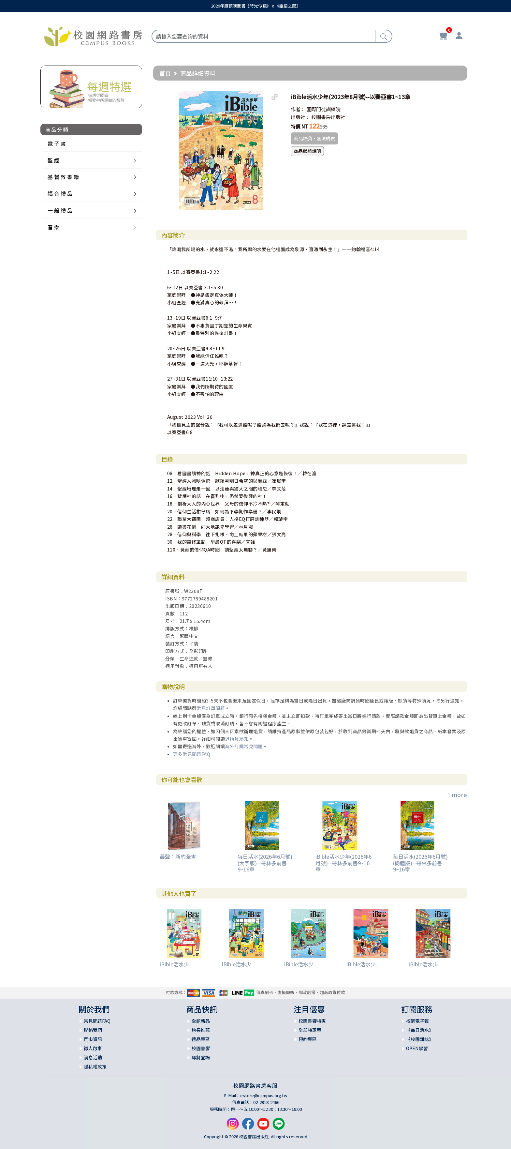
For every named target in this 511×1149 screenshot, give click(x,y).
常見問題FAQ (97, 1021)
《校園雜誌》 (419, 1039)
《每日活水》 (419, 1030)
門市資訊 (93, 1039)
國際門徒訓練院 (323, 109)
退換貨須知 (237, 738)
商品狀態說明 (307, 151)
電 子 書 (57, 143)
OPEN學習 (417, 1048)
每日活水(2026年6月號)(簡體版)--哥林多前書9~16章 (420, 863)
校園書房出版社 (328, 116)
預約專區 (308, 1039)
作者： (298, 109)
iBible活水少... (176, 964)
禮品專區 (201, 1039)
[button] (275, 97)
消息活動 (93, 1057)
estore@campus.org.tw (263, 1095)
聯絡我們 (93, 1030)
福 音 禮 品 (60, 193)
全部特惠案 (310, 1030)
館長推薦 (201, 1030)
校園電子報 (417, 1021)
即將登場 (201, 1057)
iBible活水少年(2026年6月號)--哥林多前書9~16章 (343, 863)
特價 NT (299, 126)
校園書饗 (201, 1048)
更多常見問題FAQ (192, 754)
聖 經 (53, 160)
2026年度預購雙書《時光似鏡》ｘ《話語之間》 (255, 6)
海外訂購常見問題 (244, 746)
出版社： (300, 116)
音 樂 (53, 227)
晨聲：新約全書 (178, 856)
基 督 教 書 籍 (63, 177)
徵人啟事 (93, 1048)
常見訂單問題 (211, 708)
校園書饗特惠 (312, 1021)
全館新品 (201, 1021)
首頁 (165, 73)
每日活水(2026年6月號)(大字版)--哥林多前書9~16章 (265, 863)
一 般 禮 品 (60, 210)
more (457, 794)
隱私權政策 (95, 1066)
